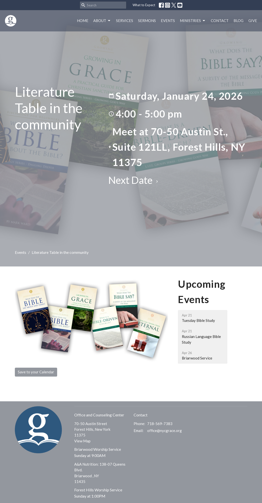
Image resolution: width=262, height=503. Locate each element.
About (102, 20)
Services (124, 20)
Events (168, 20)
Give (252, 20)
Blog (238, 20)
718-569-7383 (159, 423)
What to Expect (144, 5)
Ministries (193, 20)
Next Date (133, 180)
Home (82, 20)
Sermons (147, 20)
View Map (82, 441)
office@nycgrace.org (164, 430)
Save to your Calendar (36, 372)
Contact (220, 20)
